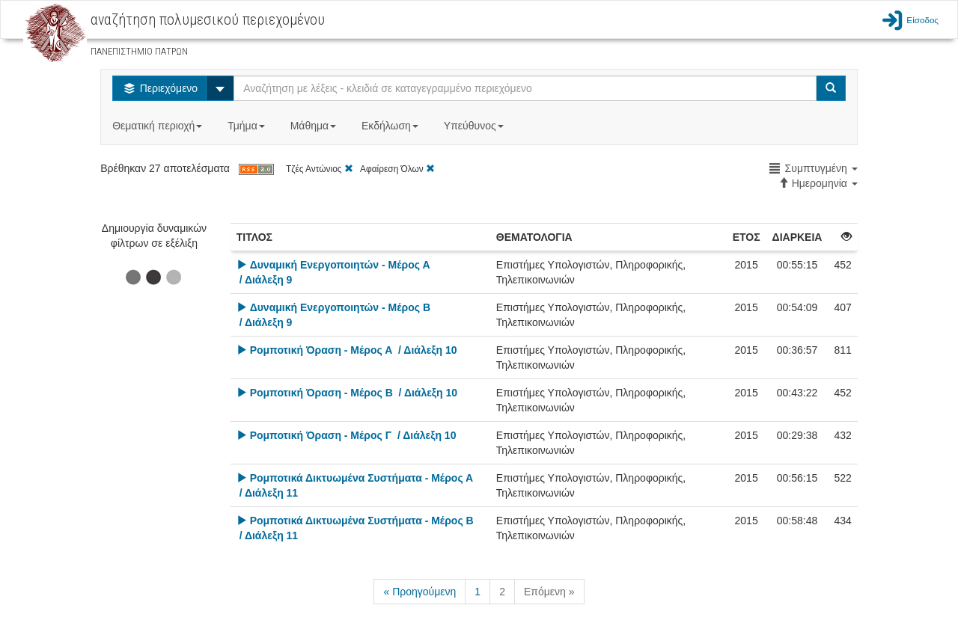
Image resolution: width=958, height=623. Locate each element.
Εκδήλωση (391, 126)
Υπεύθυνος (475, 126)
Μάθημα (314, 126)
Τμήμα (247, 126)
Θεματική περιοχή (158, 126)
